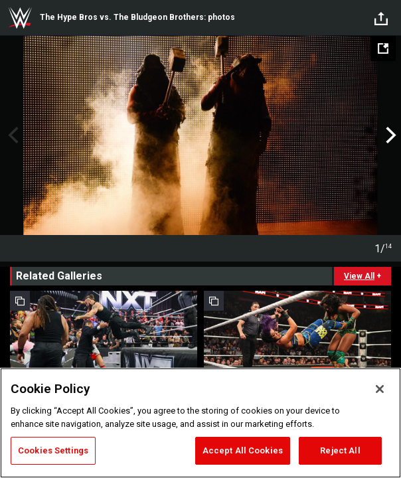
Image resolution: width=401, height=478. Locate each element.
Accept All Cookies (242, 450)
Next (389, 135)
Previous (11, 135)
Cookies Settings (53, 450)
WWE (20, 18)
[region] (200, 423)
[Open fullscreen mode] (383, 48)
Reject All (340, 450)
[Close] (379, 389)
